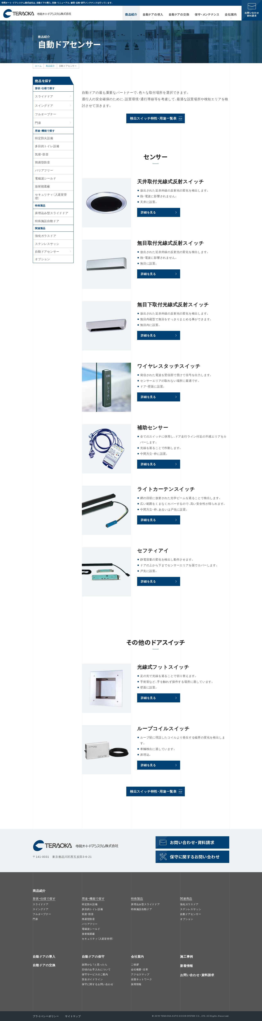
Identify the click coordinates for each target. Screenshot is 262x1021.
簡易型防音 (42, 162)
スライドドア (41, 904)
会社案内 (231, 14)
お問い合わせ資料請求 (252, 14)
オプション (42, 259)
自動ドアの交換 (179, 14)
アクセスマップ (140, 974)
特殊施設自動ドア (47, 221)
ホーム (38, 65)
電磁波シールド (45, 178)
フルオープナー (45, 114)
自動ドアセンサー (47, 251)
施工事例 (186, 956)
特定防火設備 (44, 138)
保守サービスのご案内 (95, 974)
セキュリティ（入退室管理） (51, 196)
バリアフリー (44, 170)
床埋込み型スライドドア (51, 213)
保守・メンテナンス (207, 14)
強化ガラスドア (45, 236)
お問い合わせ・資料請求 (197, 975)
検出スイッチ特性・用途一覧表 (153, 118)
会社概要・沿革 (139, 969)
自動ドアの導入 (153, 14)
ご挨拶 (135, 964)
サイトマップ (73, 1016)
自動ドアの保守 (93, 956)
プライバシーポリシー (46, 1016)
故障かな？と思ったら (94, 964)
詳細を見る (148, 212)
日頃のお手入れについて (96, 969)
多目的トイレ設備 (47, 146)
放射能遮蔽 (42, 186)
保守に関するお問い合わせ (195, 857)
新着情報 (186, 965)
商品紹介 (131, 14)
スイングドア (41, 909)
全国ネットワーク (141, 979)
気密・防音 (42, 154)
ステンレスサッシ (47, 244)
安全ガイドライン (92, 979)
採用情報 (136, 984)
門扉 (35, 919)
